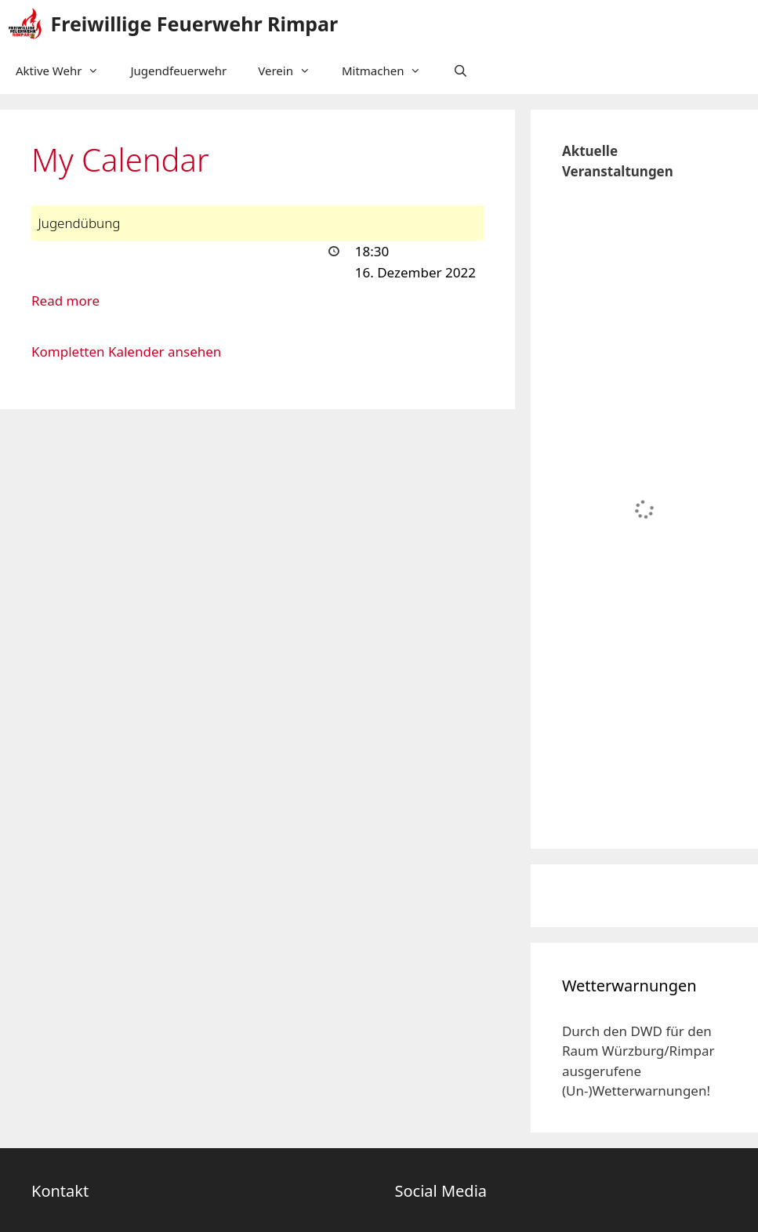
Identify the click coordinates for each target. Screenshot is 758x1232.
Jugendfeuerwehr (178, 70)
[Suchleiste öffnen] (460, 70)
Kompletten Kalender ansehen (126, 351)
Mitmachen (389, 70)
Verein (292, 70)
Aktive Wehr (65, 70)
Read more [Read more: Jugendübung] (65, 301)
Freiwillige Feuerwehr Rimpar (195, 23)
